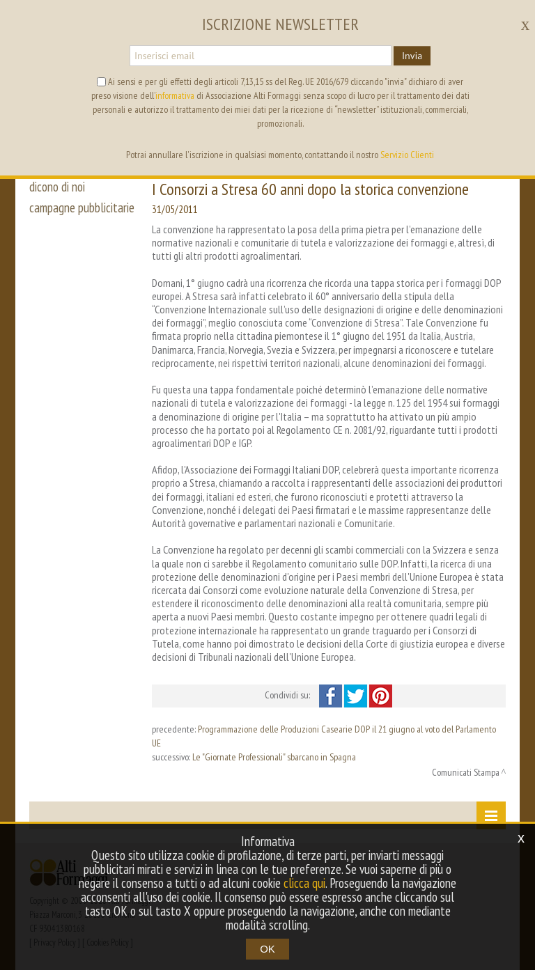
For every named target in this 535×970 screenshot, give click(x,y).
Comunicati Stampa (465, 772)
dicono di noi (57, 186)
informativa (174, 95)
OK (267, 949)
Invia (412, 55)
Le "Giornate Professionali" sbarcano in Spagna (274, 757)
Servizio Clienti (407, 154)
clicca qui (304, 883)
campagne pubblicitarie (81, 207)
